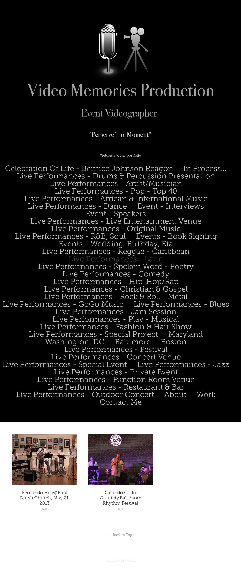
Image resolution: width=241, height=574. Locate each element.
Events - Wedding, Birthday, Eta (116, 244)
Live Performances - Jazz (183, 364)
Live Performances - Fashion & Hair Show (116, 326)
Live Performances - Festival (116, 349)
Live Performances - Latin (116, 259)
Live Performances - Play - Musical (115, 319)
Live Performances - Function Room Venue (116, 379)
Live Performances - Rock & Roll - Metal (116, 296)
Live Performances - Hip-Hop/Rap (116, 281)
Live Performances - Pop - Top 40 (116, 191)
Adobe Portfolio (127, 561)
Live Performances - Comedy (115, 274)
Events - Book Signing (176, 236)
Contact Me (121, 402)
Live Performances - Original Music (116, 228)
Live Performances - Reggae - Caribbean (116, 251)
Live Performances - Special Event (64, 364)
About (175, 394)
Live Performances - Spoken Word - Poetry (116, 266)
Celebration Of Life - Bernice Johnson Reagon (89, 168)
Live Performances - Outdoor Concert (85, 394)
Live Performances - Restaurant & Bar (116, 387)
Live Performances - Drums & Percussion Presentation (116, 176)
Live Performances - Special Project (93, 334)
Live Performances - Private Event (116, 372)
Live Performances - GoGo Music (62, 304)
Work (206, 394)
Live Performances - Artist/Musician (116, 183)
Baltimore (133, 342)
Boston (174, 342)
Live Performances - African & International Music (115, 198)
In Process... (205, 168)
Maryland (185, 334)
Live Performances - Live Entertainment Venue (115, 221)
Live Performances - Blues (181, 304)
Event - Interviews (170, 206)
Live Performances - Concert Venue (116, 357)
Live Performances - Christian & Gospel (116, 289)
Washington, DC (74, 342)
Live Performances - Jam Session (115, 311)
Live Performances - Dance (77, 206)
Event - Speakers (116, 213)
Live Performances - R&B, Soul (70, 236)
